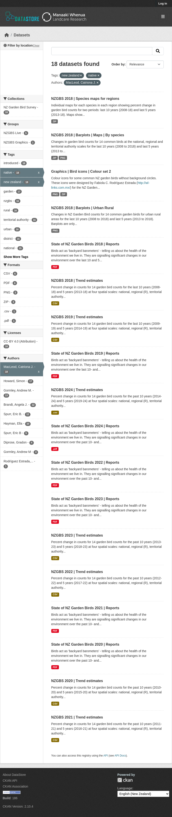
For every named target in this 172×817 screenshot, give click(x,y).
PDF (55, 267)
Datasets (22, 35)
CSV (55, 303)
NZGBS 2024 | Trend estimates (77, 390)
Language (124, 788)
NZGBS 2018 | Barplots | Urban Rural (82, 208)
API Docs (120, 755)
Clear (36, 45)
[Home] (6, 35)
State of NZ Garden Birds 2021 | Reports (85, 608)
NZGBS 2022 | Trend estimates (77, 572)
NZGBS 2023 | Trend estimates (77, 535)
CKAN (125, 780)
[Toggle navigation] (163, 16)
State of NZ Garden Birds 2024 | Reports (85, 426)
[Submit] (158, 51)
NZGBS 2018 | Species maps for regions (85, 99)
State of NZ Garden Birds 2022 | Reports (85, 462)
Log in (162, 3)
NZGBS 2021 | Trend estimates (77, 717)
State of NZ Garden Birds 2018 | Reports (85, 244)
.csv (55, 412)
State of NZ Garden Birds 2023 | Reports (85, 499)
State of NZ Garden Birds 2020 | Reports (85, 644)
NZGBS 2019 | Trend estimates (77, 317)
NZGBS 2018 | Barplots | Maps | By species (87, 135)
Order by (118, 64)
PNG (62, 158)
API (105, 755)
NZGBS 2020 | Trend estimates (77, 681)
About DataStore (14, 775)
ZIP (54, 121)
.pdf (55, 449)
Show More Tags (16, 257)
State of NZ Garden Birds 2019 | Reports (85, 353)
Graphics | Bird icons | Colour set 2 (81, 171)
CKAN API (10, 780)
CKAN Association (15, 786)
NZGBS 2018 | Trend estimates (77, 280)
